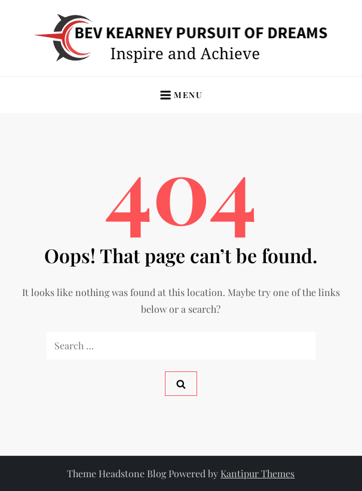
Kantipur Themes (257, 473)
